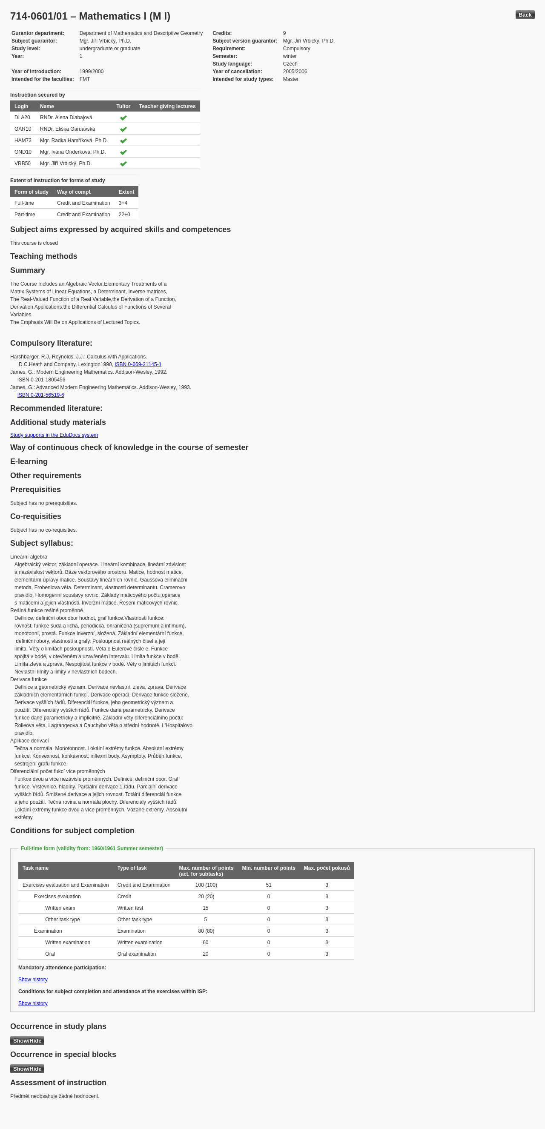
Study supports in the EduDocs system (54, 435)
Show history (33, 980)
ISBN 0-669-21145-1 (138, 364)
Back (525, 14)
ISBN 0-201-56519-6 (40, 395)
